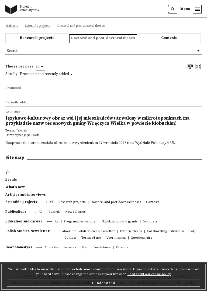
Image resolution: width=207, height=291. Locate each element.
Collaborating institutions (165, 231)
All (51, 202)
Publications (15, 211)
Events (11, 179)
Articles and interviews (25, 194)
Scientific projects (37, 26)
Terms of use (91, 237)
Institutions (102, 247)
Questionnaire (141, 237)
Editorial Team (131, 231)
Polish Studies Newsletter (27, 231)
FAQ (192, 231)
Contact (70, 237)
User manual (116, 237)
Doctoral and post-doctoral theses (116, 202)
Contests (169, 38)
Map (84, 247)
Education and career (24, 221)
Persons (122, 247)
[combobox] (40, 66)
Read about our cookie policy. (149, 274)
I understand (103, 283)
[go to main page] (23, 10)
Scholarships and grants (119, 221)
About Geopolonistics (60, 247)
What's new (15, 187)
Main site (11, 26)
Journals (53, 212)
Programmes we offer (80, 221)
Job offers (150, 221)
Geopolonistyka (18, 247)
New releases (75, 212)
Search (12, 51)
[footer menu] (8, 172)
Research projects (37, 38)
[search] (172, 9)
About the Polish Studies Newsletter (88, 231)
